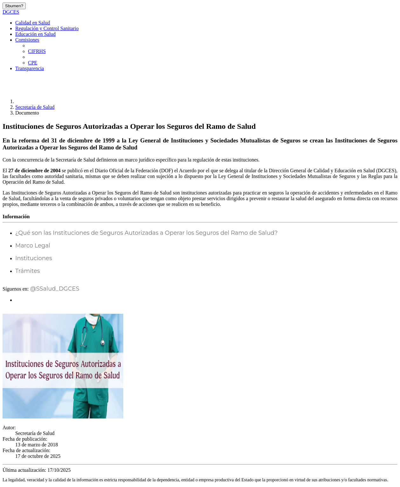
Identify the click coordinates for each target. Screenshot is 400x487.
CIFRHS (37, 51)
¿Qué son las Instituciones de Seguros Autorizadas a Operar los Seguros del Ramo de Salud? (146, 232)
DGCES (11, 12)
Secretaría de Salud (35, 107)
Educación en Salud (35, 34)
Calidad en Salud (32, 22)
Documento (27, 112)
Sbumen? (14, 5)
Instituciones (33, 258)
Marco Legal (32, 245)
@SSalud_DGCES (54, 288)
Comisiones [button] (27, 40)
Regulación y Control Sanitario (47, 28)
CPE (32, 62)
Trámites (27, 270)
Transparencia (29, 68)
